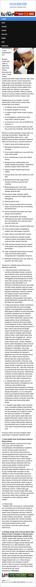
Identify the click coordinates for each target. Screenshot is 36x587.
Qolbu (3, 23)
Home (3, 19)
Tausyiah (4, 27)
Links (3, 42)
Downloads (4, 46)
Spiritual (4, 34)
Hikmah (3, 38)
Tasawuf (3, 30)
